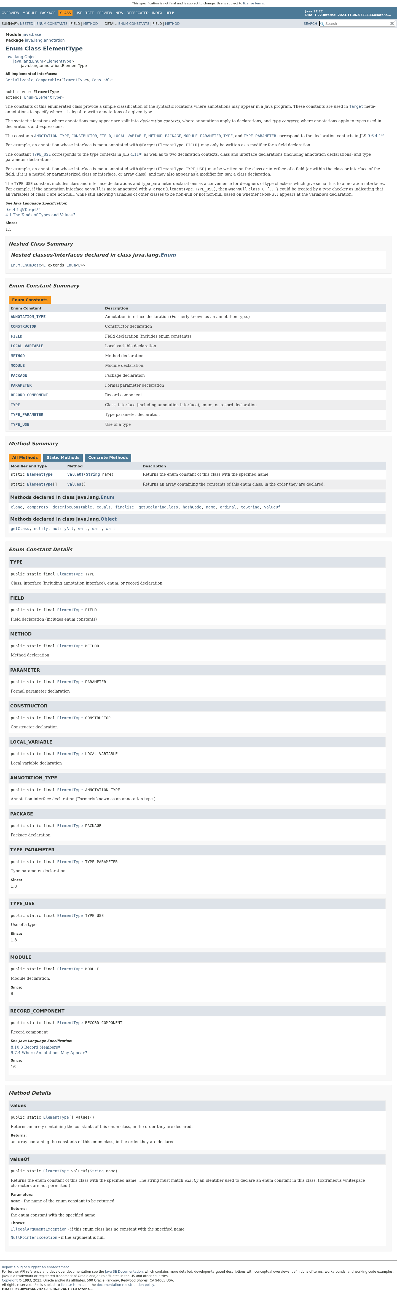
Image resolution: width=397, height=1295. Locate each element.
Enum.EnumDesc (26, 265)
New (119, 13)
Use (79, 13)
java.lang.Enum (28, 61)
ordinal (228, 507)
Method (90, 24)
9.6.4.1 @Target (21, 210)
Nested (26, 24)
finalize (124, 507)
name (210, 507)
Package (47, 13)
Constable (102, 80)
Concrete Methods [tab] (108, 457)
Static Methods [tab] (63, 457)
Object (109, 519)
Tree (89, 13)
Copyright (10, 1280)
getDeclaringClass (158, 507)
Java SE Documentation (124, 1272)
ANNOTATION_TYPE (28, 316)
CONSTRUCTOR (23, 326)
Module (30, 13)
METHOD (18, 356)
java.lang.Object (21, 57)
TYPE (15, 405)
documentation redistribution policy (125, 1285)
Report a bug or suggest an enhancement (35, 1267)
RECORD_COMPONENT (29, 395)
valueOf (75, 474)
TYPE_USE (20, 424)
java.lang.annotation (45, 40)
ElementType (58, 61)
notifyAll (63, 528)
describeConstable (72, 507)
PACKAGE (19, 375)
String (93, 474)
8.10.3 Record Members (34, 1047)
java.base (32, 34)
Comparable (47, 80)
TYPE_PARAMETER (27, 414)
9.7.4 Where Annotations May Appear (47, 1053)
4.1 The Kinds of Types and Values (39, 215)
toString (250, 507)
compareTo (37, 507)
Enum (28, 97)
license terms (253, 3)
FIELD (16, 336)
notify (41, 528)
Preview (104, 13)
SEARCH (310, 24)
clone (16, 507)
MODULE (18, 365)
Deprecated (138, 13)
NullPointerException (34, 1237)
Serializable (19, 80)
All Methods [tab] (25, 457)
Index (157, 13)
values (74, 484)
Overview (10, 13)
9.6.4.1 (374, 136)
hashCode (192, 507)
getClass (20, 528)
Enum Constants (51, 24)
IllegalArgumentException (38, 1229)
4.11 (134, 154)
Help (170, 13)
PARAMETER (21, 385)
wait (82, 528)
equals (104, 507)
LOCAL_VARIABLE (27, 346)
